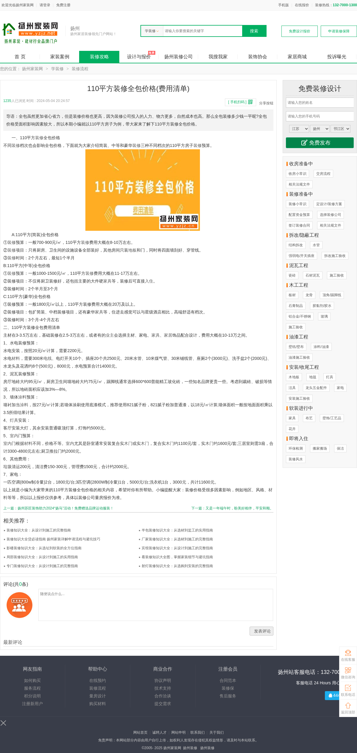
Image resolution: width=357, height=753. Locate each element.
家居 (168, 335)
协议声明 (162, 680)
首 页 (20, 56)
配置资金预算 (299, 215)
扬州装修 (190, 748)
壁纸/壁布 (296, 347)
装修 (39, 137)
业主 (110, 335)
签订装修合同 (299, 225)
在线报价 (302, 5)
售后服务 (228, 696)
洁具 (292, 388)
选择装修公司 (330, 215)
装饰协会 (257, 56)
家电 (340, 388)
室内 (14, 435)
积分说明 (32, 696)
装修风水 (296, 459)
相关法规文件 (299, 184)
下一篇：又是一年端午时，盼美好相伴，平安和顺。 (232, 508)
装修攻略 (99, 56)
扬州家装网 (32, 68)
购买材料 (97, 703)
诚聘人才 (159, 732)
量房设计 (97, 696)
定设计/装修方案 (329, 204)
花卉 (292, 429)
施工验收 (337, 275)
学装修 (152, 31)
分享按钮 (266, 103)
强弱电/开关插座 (301, 256)
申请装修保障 (339, 31)
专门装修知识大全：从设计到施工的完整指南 (42, 566)
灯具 (14, 420)
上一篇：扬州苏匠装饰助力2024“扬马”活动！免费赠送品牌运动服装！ (58, 508)
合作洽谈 (162, 696)
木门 (128, 443)
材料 (16, 358)
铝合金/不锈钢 (300, 316)
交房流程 (323, 174)
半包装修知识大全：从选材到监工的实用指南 (177, 530)
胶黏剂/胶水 (322, 306)
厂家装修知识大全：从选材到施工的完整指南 (177, 539)
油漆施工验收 (299, 357)
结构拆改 (296, 245)
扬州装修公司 (178, 56)
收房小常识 (297, 174)
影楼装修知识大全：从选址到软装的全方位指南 (44, 548)
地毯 (312, 377)
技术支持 (162, 688)
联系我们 (197, 732)
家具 (107, 281)
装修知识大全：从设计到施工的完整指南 (39, 530)
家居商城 (297, 56)
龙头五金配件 (316, 388)
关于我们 (216, 732)
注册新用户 (32, 703)
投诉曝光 (336, 56)
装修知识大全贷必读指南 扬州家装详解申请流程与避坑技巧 (53, 539)
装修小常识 (297, 204)
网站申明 (178, 732)
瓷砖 (292, 275)
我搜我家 (218, 56)
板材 (292, 295)
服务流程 (32, 688)
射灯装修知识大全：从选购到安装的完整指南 (177, 566)
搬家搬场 (320, 448)
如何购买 (32, 680)
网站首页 (140, 732)
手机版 (283, 5)
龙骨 (309, 295)
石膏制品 (296, 306)
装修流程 (80, 68)
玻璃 (324, 316)
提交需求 (162, 703)
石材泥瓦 (313, 275)
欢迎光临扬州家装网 (17, 5)
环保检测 (296, 448)
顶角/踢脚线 (331, 295)
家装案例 (59, 56)
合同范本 (228, 680)
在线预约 (97, 680)
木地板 (294, 377)
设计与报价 (139, 56)
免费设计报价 (299, 31)
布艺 (309, 418)
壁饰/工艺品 (331, 418)
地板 (132, 250)
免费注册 (63, 5)
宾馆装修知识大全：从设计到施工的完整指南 (177, 548)
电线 (47, 358)
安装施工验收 (299, 398)
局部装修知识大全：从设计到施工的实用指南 (42, 557)
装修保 (228, 688)
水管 (316, 245)
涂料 (22, 397)
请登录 (45, 5)
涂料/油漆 (321, 347)
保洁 (340, 448)
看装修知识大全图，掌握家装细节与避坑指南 (177, 557)
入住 (149, 281)
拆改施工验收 (335, 256)
